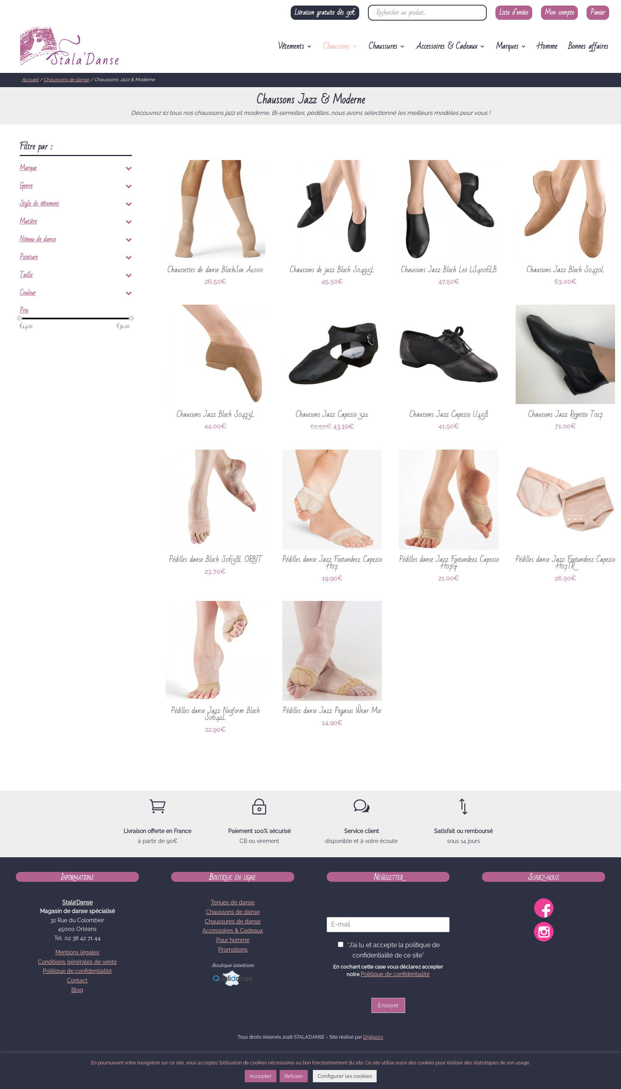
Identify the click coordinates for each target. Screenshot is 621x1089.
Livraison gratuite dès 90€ (325, 12)
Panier (598, 12)
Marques (507, 48)
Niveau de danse (76, 240)
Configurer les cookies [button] (345, 1076)
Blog (77, 990)
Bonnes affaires (588, 48)
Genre (76, 187)
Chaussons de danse (66, 79)
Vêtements (291, 48)
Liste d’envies (513, 12)
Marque (76, 169)
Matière (76, 223)
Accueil (30, 79)
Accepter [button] (261, 1076)
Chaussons (336, 48)
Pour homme (233, 940)
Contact (77, 980)
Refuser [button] (293, 1076)
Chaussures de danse (233, 921)
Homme (547, 48)
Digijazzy (373, 1037)
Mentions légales (77, 952)
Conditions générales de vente (77, 962)
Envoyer (388, 1005)
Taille (76, 276)
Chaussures (383, 48)
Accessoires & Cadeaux (446, 48)
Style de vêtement (76, 205)
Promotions (233, 949)
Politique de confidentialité (77, 971)
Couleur (76, 294)
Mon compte (559, 12)
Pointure (76, 258)
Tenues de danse (233, 902)
